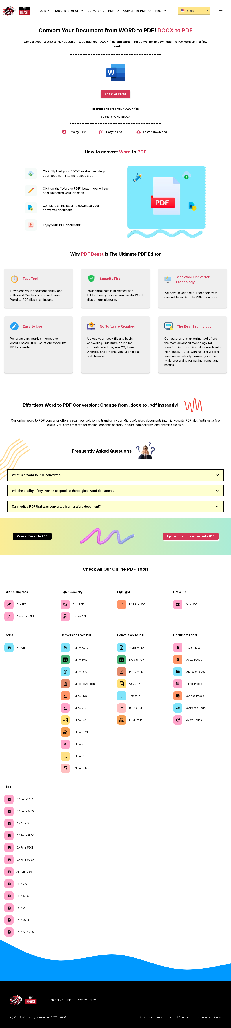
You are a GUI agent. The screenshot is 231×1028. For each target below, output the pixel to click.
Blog (70, 1000)
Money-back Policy (209, 1017)
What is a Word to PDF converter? (115, 475)
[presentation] (115, 89)
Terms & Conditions (180, 1017)
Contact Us (56, 1000)
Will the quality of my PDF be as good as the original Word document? (115, 491)
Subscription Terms (150, 1017)
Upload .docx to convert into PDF (190, 536)
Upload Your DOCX (115, 94)
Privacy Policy (86, 1000)
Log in (220, 10)
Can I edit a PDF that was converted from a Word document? (115, 506)
